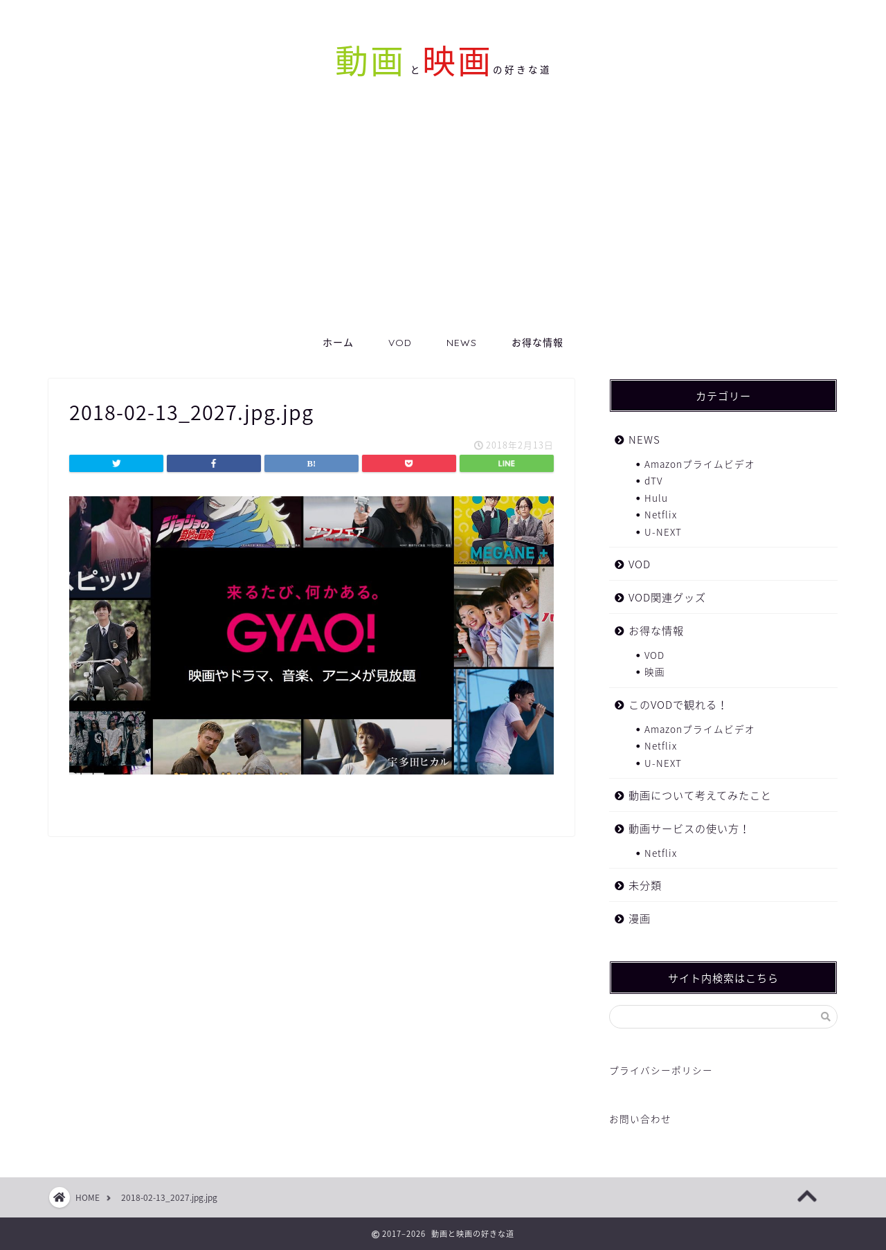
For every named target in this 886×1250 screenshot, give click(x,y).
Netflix (660, 514)
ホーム (338, 342)
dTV (653, 480)
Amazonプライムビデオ (699, 464)
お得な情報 (537, 342)
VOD (400, 342)
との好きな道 (479, 69)
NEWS (461, 342)
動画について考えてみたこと (700, 795)
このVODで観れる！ (678, 704)
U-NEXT (663, 531)
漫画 (640, 918)
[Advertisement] (443, 222)
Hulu (656, 498)
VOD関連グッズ (667, 597)
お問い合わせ (640, 1118)
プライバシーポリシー (661, 1070)
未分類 (645, 885)
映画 (654, 671)
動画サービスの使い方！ (689, 828)
